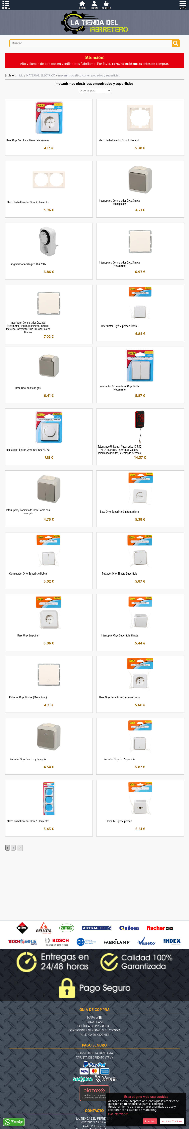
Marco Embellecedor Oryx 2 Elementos (28, 202)
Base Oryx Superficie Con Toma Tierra (119, 697)
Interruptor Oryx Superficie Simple (119, 635)
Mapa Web (94, 1017)
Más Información (118, 1114)
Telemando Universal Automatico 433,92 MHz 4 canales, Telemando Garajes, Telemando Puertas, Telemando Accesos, (119, 449)
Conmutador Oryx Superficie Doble (28, 573)
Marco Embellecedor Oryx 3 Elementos (28, 821)
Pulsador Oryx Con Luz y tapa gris (28, 759)
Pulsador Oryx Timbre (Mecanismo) (28, 697)
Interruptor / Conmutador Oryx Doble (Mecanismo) (119, 387)
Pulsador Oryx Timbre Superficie (119, 573)
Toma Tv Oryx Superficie (119, 821)
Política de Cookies (94, 1034)
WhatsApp (14, 1122)
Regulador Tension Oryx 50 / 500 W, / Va (27, 450)
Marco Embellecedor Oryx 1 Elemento (119, 140)
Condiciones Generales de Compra (94, 1030)
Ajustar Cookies (172, 1121)
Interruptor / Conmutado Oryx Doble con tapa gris (28, 511)
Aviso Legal (94, 1021)
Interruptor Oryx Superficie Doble (119, 326)
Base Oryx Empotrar (28, 635)
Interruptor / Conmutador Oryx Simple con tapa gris (119, 202)
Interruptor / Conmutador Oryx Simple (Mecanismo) (119, 264)
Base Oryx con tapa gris (27, 388)
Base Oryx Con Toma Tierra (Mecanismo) (27, 140)
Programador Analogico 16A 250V (28, 264)
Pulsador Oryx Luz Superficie (119, 759)
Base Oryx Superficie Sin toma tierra (119, 511)
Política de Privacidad (94, 1026)
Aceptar (150, 1121)
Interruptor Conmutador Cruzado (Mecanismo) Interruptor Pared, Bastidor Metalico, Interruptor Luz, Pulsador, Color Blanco (28, 327)
